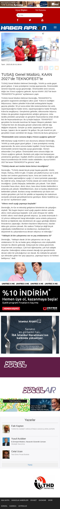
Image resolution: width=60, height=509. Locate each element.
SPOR (50, 500)
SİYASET (33, 500)
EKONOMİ (42, 500)
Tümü (30, 465)
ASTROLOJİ (22, 506)
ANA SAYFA (5, 500)
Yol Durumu (40, 10)
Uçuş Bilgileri (21, 10)
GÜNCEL (4, 506)
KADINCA (12, 506)
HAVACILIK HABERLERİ (19, 500)
